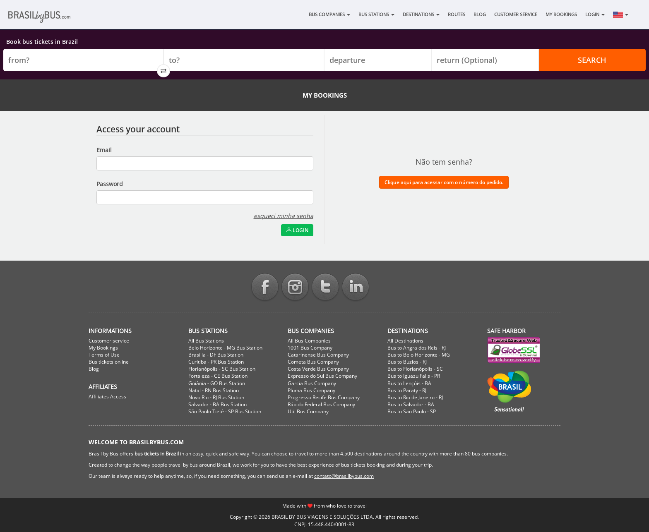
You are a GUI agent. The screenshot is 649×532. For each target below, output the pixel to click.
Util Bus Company (308, 411)
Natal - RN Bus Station (213, 390)
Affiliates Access (107, 396)
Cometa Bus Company (313, 361)
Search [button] (592, 60)
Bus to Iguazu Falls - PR (413, 375)
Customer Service (515, 14)
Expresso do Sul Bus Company (322, 375)
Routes (456, 14)
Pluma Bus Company (311, 390)
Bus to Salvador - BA (410, 404)
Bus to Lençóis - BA (409, 383)
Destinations (421, 14)
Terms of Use (104, 354)
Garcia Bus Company (312, 383)
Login (595, 14)
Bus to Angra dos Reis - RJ (416, 347)
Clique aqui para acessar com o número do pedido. (444, 182)
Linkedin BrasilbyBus (355, 287)
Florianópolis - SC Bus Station (221, 368)
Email (104, 150)
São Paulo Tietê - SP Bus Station (224, 411)
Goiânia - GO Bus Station (216, 383)
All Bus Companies (309, 340)
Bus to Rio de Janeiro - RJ (415, 397)
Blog (480, 14)
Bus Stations (376, 14)
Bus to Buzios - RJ (407, 361)
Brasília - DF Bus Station (215, 354)
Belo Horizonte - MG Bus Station (225, 347)
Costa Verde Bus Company (318, 368)
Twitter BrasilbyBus (325, 287)
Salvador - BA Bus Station (217, 404)
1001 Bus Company (310, 347)
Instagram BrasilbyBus (295, 287)
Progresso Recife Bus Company (324, 397)
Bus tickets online (109, 361)
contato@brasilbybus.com (344, 475)
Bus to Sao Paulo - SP (411, 411)
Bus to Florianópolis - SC (415, 368)
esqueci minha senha (283, 216)
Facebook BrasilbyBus (264, 287)
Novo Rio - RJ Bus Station (216, 397)
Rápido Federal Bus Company (321, 404)
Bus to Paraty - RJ (406, 390)
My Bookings (561, 14)
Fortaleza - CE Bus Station (218, 375)
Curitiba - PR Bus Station (216, 361)
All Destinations (405, 340)
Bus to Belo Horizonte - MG (418, 354)
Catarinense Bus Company (318, 354)
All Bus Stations (206, 340)
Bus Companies (329, 14)
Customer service (109, 340)
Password (109, 184)
